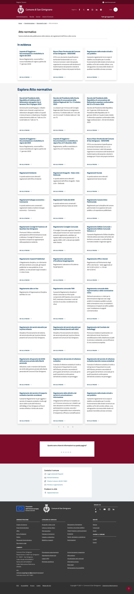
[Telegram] (100, 9)
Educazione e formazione (74, 525)
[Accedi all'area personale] (109, 2)
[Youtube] (87, 9)
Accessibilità (24, 586)
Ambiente (70, 534)
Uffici (17, 531)
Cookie (38, 586)
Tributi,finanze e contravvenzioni (77, 531)
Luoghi (95, 539)
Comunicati (96, 528)
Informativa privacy (73, 562)
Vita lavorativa (46, 531)
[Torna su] (128, 588)
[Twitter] (83, 9)
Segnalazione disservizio (49, 555)
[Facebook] (78, 9)
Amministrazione (29, 23)
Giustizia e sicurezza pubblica (75, 528)
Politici (18, 537)
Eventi (95, 542)
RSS (17, 586)
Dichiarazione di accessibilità (75, 568)
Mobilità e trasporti (47, 540)
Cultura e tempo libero (48, 528)
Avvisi (94, 531)
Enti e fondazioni (21, 534)
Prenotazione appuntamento (50, 552)
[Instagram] (91, 9)
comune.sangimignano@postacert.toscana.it (29, 573)
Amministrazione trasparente (76, 552)
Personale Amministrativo (24, 540)
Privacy (32, 586)
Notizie (95, 525)
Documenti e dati (42, 23)
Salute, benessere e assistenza (76, 537)
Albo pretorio (71, 555)
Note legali (70, 565)
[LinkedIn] (96, 9)
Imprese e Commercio (48, 534)
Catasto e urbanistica (48, 537)
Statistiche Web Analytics (110, 586)
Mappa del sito (47, 586)
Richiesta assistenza (48, 562)
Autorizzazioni (71, 540)
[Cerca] (116, 9)
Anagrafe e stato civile (48, 525)
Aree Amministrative (22, 528)
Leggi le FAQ (45, 559)
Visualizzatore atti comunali (75, 559)
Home (20, 23)
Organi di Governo (21, 525)
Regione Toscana (21, 2)
